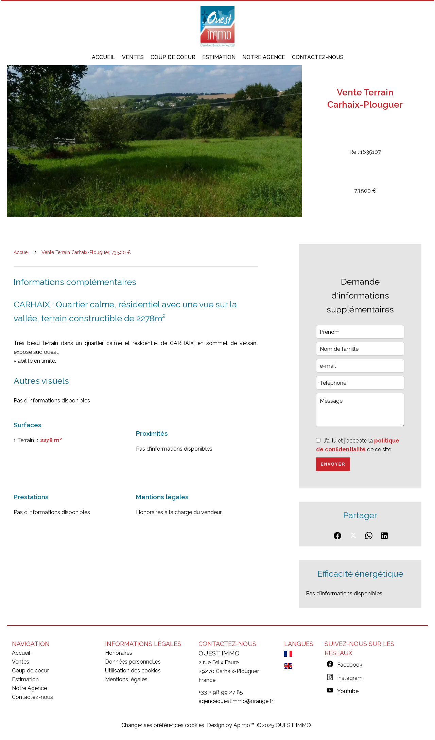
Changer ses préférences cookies (162, 725)
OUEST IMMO (219, 653)
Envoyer (333, 464)
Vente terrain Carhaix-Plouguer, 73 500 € (86, 252)
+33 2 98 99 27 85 (220, 692)
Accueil (22, 252)
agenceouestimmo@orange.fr (235, 701)
